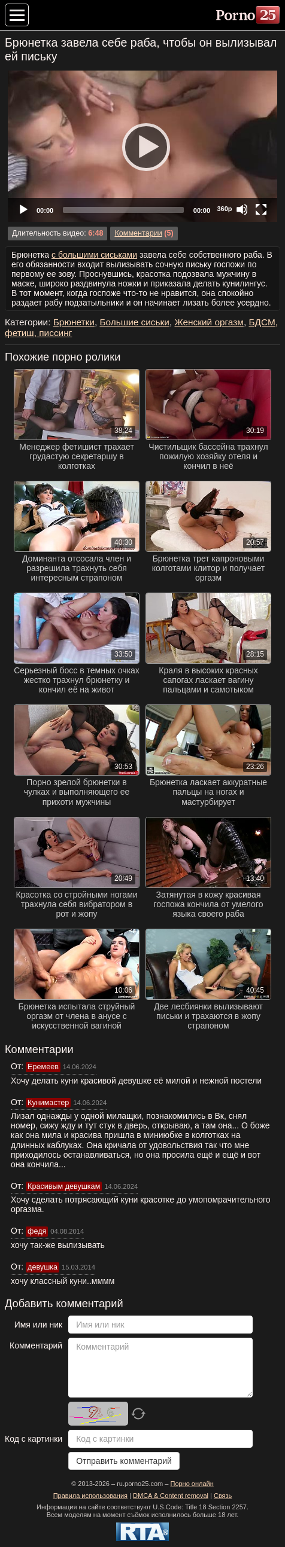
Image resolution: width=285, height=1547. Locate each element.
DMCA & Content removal (170, 1495)
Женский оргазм (208, 322)
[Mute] (242, 209)
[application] (142, 146)
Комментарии (138, 233)
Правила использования (90, 1495)
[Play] (142, 146)
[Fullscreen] (261, 209)
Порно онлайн (191, 1483)
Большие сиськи (134, 322)
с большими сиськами (94, 255)
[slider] (123, 210)
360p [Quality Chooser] (224, 208)
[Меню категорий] (17, 15)
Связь (223, 1495)
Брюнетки (74, 322)
